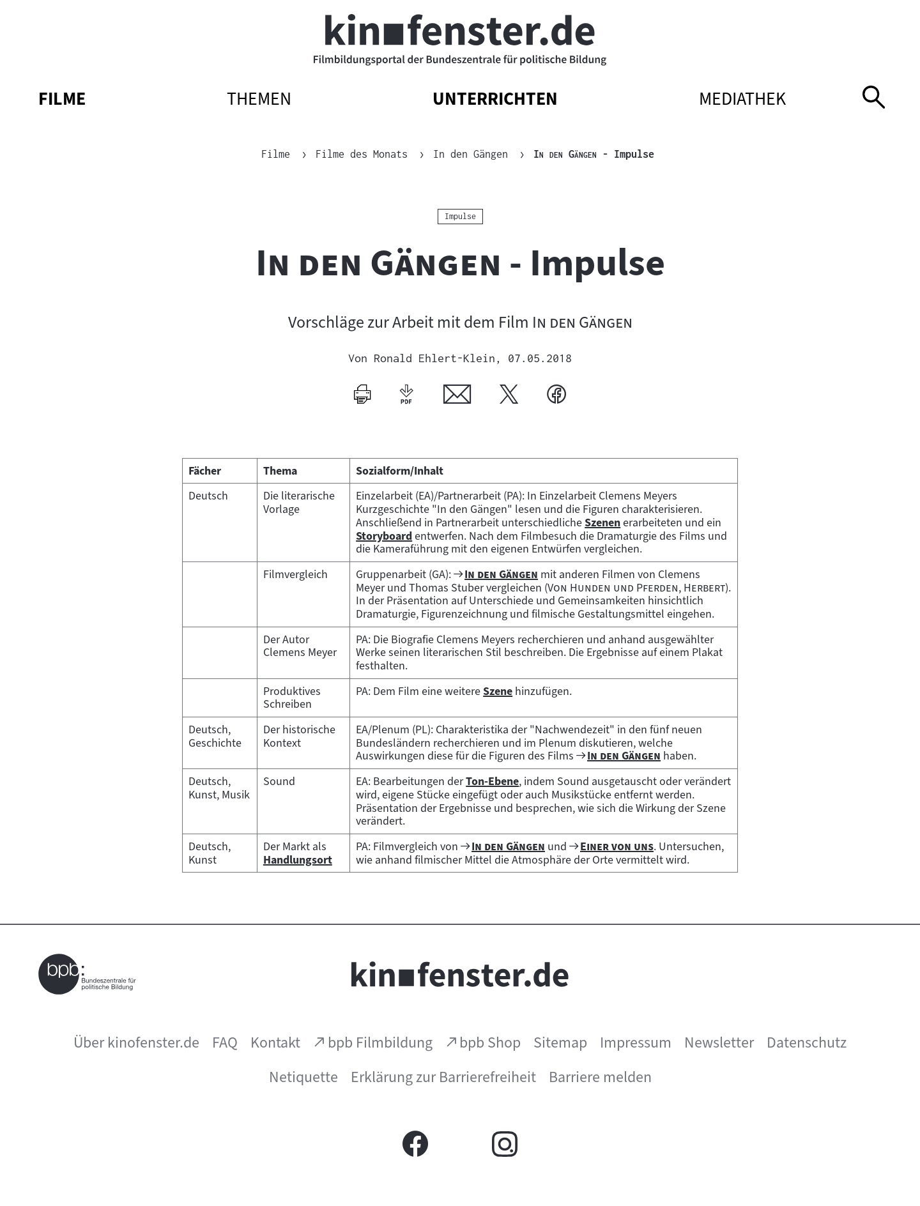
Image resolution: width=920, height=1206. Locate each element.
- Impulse (593, 154)
